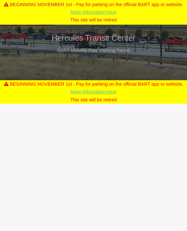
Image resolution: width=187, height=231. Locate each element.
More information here (93, 12)
